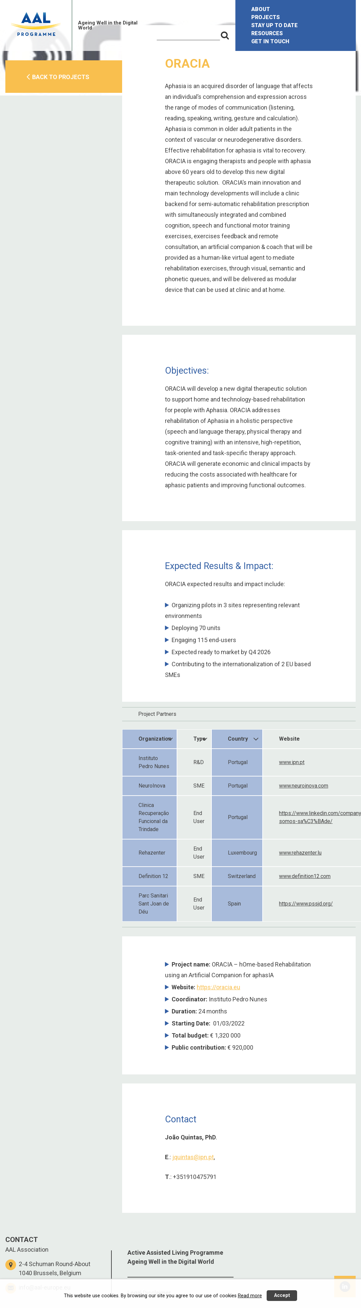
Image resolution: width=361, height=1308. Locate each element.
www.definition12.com (305, 876)
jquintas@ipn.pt (193, 1157)
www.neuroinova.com (303, 786)
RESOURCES (267, 33)
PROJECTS (265, 17)
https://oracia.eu (218, 987)
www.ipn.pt (291, 762)
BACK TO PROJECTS (60, 76)
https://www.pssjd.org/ (306, 903)
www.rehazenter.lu (300, 853)
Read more (250, 1296)
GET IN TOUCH (270, 41)
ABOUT (260, 9)
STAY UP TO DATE (274, 25)
